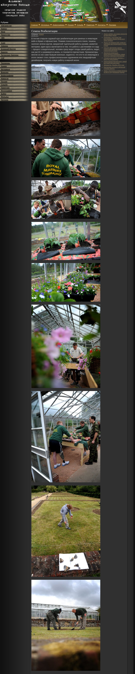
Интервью (5, 69)
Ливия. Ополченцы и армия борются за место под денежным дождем (115, 71)
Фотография (6, 91)
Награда (4, 100)
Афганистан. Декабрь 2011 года (114, 65)
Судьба (4, 85)
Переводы (5, 63)
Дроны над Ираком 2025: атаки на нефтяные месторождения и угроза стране (115, 44)
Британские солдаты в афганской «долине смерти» (114, 68)
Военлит (5, 72)
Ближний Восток (8, 49)
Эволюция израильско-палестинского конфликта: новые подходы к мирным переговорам (114, 54)
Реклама (112, 25)
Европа (4, 52)
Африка (4, 46)
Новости (5, 79)
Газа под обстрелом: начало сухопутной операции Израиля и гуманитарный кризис (114, 49)
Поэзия (4, 82)
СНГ (3, 58)
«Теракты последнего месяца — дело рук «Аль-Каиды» (114, 58)
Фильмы (5, 97)
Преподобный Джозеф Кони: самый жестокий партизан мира (115, 62)
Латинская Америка (9, 55)
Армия (4, 66)
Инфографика (7, 75)
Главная (34, 25)
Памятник (5, 88)
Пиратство (5, 35)
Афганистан (6, 26)
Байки (3, 94)
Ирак (3, 32)
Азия (3, 43)
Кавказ (4, 29)
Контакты (102, 25)
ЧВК (3, 38)
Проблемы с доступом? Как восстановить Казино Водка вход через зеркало (114, 39)
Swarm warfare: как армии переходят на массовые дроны (115, 34)
